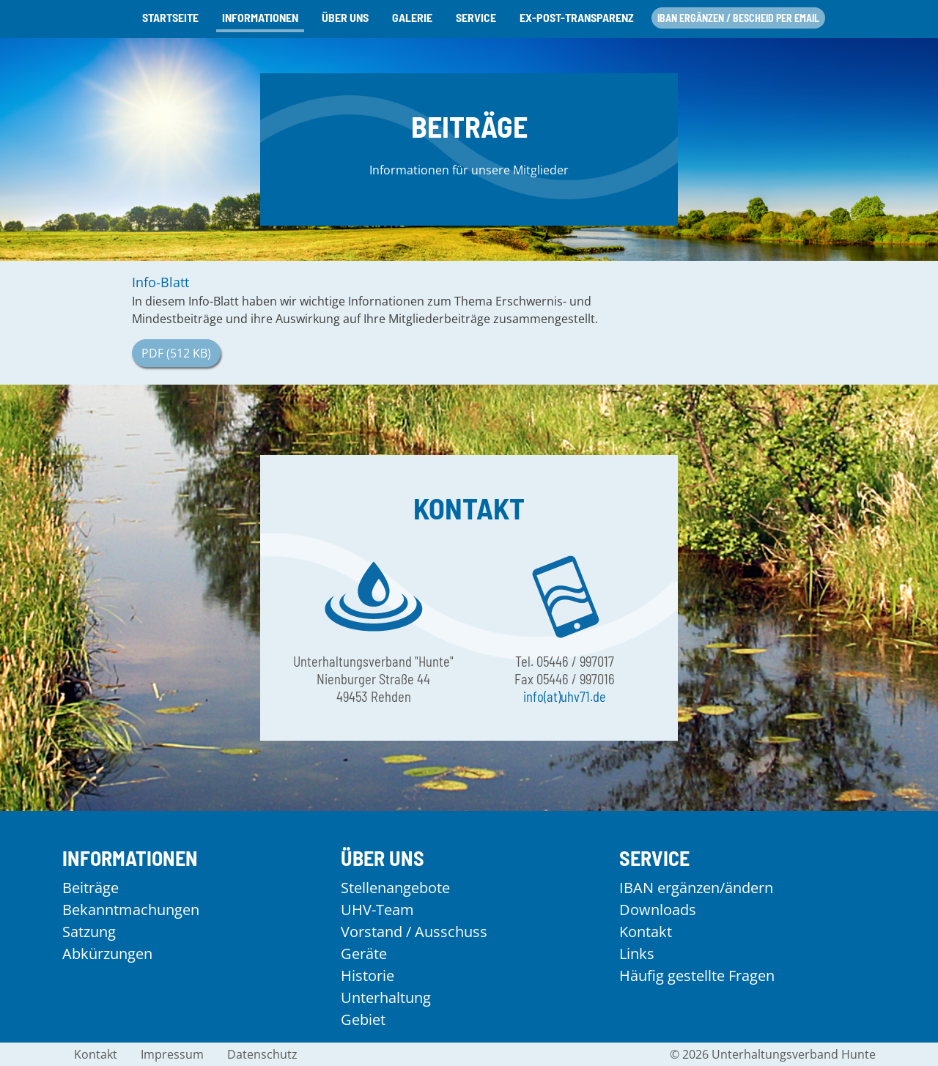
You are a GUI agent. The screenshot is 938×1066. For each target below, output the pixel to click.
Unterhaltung (386, 997)
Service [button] (476, 17)
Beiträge (90, 887)
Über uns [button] (345, 17)
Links (636, 953)
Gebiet (363, 1019)
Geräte (364, 953)
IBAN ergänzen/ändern (696, 887)
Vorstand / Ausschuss (414, 931)
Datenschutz (262, 1054)
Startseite (170, 17)
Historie (367, 975)
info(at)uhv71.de (564, 697)
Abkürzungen (107, 953)
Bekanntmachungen (130, 909)
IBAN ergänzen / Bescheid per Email (738, 18)
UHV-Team (377, 909)
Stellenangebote (395, 887)
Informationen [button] (260, 17)
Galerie (412, 17)
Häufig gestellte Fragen (697, 975)
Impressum (172, 1054)
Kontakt (645, 931)
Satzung (89, 931)
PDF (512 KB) (176, 353)
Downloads (657, 909)
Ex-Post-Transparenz (577, 17)
